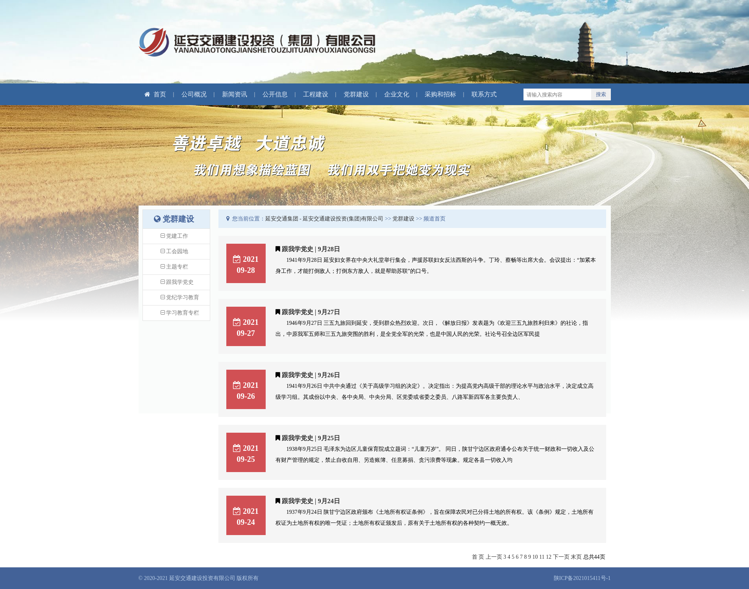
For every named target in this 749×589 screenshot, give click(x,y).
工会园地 (175, 251)
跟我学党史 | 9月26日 (311, 375)
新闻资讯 (234, 94)
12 (548, 557)
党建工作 (175, 236)
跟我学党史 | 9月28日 (311, 249)
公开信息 (275, 94)
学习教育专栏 (180, 313)
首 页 (478, 557)
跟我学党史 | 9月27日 (311, 312)
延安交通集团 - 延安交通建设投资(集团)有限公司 (324, 219)
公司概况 (194, 94)
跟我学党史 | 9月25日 (311, 438)
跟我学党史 (177, 282)
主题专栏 (175, 267)
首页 (155, 94)
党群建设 (356, 94)
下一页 (561, 557)
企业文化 (396, 94)
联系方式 (484, 94)
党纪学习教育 (180, 297)
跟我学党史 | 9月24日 (311, 501)
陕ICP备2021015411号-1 (582, 578)
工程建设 (315, 94)
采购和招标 (440, 94)
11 (541, 557)
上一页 (494, 557)
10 (535, 557)
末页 (576, 557)
